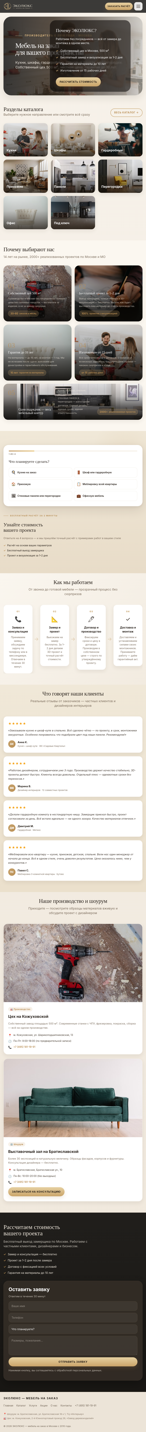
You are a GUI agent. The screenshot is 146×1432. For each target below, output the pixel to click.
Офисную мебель (90, 496)
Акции (43, 1405)
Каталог (21, 1405)
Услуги (33, 1405)
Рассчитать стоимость (78, 81)
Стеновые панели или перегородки (36, 496)
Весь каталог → (126, 112)
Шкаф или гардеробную (94, 472)
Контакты (66, 1405)
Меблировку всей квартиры (97, 484)
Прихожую (21, 484)
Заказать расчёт (118, 6)
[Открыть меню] (138, 6)
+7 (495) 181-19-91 (24, 1046)
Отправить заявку (72, 1361)
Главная (8, 1405)
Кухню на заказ (23, 472)
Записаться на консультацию (36, 1191)
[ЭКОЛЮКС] (53, 6)
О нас (54, 1405)
